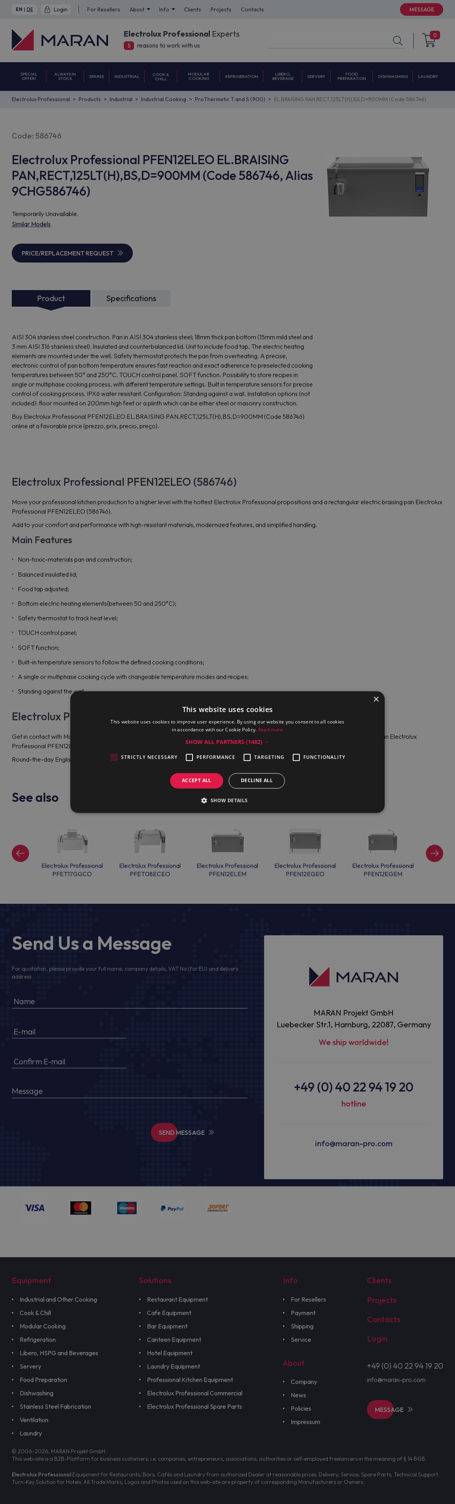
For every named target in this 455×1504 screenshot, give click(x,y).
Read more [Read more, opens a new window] (270, 729)
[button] (227, 742)
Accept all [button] (196, 780)
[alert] (227, 752)
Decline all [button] (257, 780)
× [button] (376, 700)
